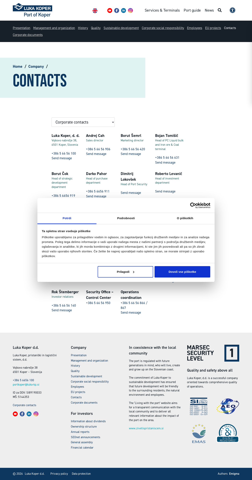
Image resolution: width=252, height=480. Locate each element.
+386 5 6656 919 (63, 195)
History (83, 28)
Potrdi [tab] (67, 218)
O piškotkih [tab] (185, 218)
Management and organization (54, 28)
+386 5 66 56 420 (133, 149)
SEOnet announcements (85, 437)
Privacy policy (59, 474)
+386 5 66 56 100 (64, 153)
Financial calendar (82, 448)
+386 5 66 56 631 (167, 157)
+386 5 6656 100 (23, 380)
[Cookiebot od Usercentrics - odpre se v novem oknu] (193, 205)
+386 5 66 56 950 (98, 303)
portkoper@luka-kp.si (26, 385)
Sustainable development (121, 28)
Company (36, 66)
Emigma (234, 474)
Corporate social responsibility (163, 28)
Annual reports (80, 432)
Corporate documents (28, 35)
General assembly (82, 442)
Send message (62, 158)
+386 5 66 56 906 (98, 149)
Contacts (230, 28)
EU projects (213, 28)
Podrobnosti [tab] (126, 218)
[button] (109, 10)
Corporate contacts (24, 405)
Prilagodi (125, 271)
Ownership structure (84, 427)
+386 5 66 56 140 (64, 305)
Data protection (81, 474)
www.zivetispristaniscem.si (146, 428)
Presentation (21, 28)
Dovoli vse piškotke (182, 271)
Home (17, 66)
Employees (194, 28)
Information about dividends (88, 421)
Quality (96, 28)
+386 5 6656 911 (98, 191)
